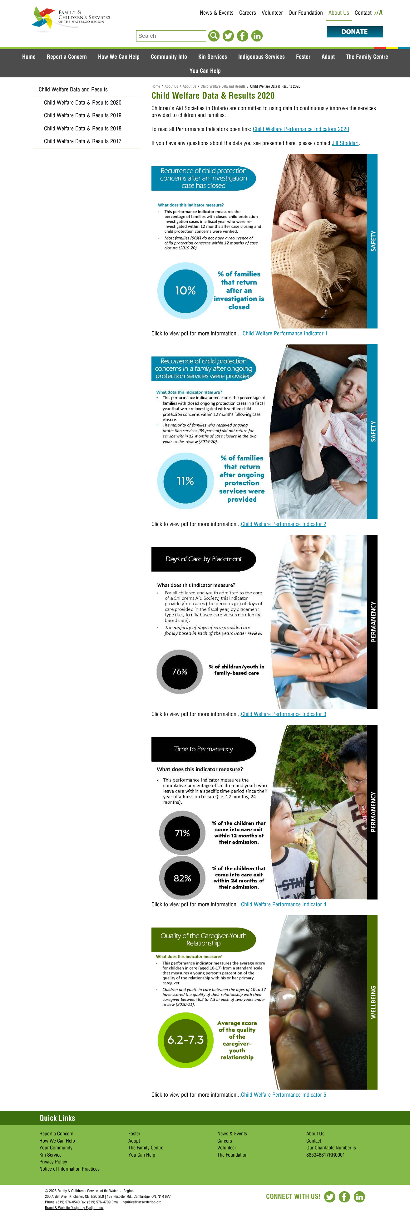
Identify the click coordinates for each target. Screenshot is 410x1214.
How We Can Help (119, 56)
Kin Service (50, 1155)
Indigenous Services (261, 56)
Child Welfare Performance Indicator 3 (283, 714)
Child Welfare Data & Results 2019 (82, 115)
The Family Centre (367, 56)
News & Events (217, 12)
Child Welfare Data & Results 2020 (82, 102)
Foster (303, 56)
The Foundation (232, 1155)
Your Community (55, 1147)
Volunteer (272, 12)
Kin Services (212, 56)
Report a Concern (67, 56)
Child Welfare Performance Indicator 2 (283, 524)
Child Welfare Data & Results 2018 (82, 128)
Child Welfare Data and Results (223, 86)
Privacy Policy (53, 1161)
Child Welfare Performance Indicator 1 (285, 333)
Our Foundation (306, 12)
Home (29, 56)
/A (380, 13)
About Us (338, 12)
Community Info (169, 56)
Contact (363, 12)
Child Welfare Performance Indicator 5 (283, 1094)
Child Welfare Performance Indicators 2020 (301, 129)
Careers (247, 12)
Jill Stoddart (345, 143)
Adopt (328, 56)
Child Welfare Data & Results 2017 (82, 141)
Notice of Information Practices (69, 1169)
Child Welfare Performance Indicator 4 (283, 904)
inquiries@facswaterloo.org (141, 1202)
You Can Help (205, 70)
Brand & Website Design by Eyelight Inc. (74, 1207)
